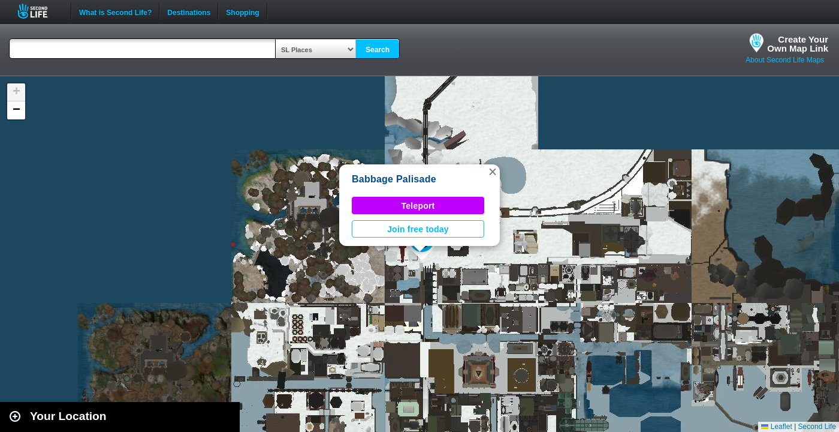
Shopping (242, 11)
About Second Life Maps (785, 60)
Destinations (188, 11)
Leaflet (776, 426)
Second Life (39, 11)
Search (378, 50)
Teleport (418, 206)
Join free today (418, 229)
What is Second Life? (115, 11)
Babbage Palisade (394, 179)
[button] (492, 171)
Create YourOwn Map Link (797, 43)
